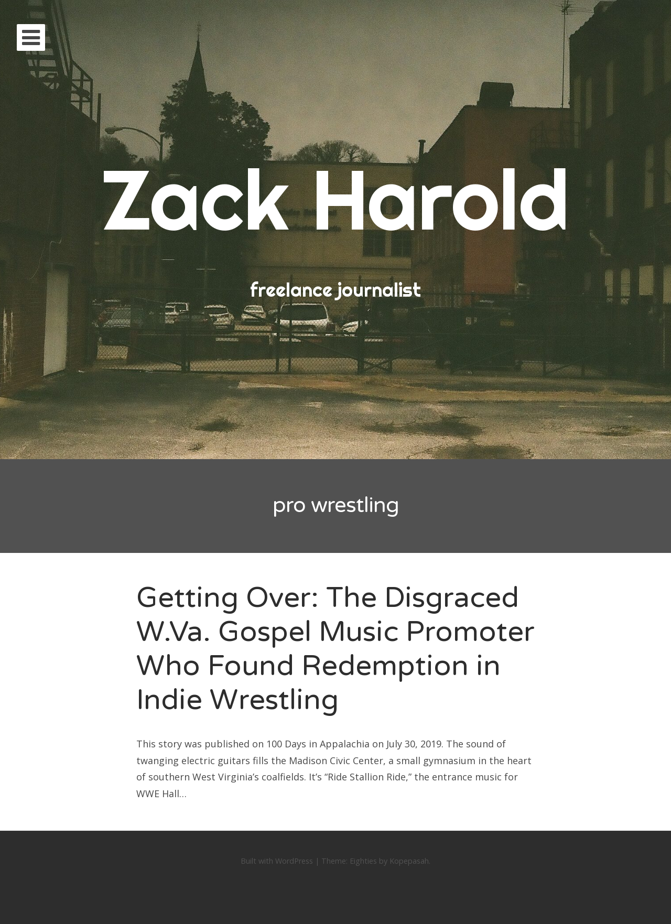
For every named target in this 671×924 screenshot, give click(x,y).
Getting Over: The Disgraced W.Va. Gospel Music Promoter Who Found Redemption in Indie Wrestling (335, 648)
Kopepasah (409, 861)
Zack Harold (335, 199)
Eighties (363, 861)
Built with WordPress (277, 861)
